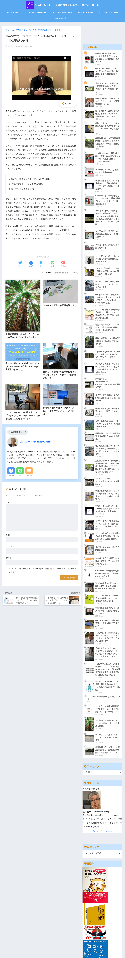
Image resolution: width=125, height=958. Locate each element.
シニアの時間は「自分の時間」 (35, 12)
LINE (20, 476)
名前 (8, 535)
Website (29, 476)
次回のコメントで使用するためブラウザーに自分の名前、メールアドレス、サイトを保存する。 (42, 570)
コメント (10, 502)
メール (9, 547)
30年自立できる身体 (85, 12)
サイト (9, 558)
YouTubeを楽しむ (62, 18)
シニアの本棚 (12, 12)
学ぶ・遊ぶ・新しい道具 (62, 12)
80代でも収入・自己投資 (108, 12)
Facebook (11, 476)
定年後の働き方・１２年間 (66, 272)
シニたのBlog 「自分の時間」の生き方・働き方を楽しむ (62, 4)
